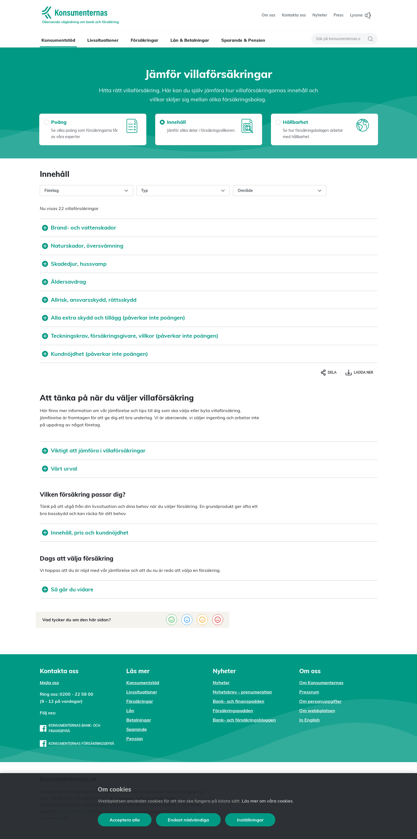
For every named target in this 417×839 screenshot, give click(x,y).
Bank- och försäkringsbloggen (244, 720)
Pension (134, 738)
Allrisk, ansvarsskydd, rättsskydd (89, 299)
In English (309, 720)
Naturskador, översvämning (82, 245)
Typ (183, 191)
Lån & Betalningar (189, 40)
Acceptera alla (125, 820)
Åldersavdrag (64, 281)
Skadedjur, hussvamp (74, 263)
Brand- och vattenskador (79, 227)
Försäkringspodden (233, 710)
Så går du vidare (67, 589)
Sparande (136, 729)
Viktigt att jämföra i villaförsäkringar (93, 450)
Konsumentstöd (58, 40)
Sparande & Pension (243, 40)
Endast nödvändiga (188, 820)
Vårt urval (59, 468)
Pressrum (309, 692)
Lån (130, 710)
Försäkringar (144, 40)
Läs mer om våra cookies (267, 801)
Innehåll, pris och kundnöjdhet (85, 532)
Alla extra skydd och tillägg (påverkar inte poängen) (113, 317)
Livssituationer (103, 40)
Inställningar (250, 820)
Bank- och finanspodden (238, 701)
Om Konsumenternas (321, 682)
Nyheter (221, 682)
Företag (86, 191)
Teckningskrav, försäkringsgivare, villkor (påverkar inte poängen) (130, 335)
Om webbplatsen (317, 710)
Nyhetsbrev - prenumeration (242, 692)
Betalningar (138, 720)
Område (280, 191)
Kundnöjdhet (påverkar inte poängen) (95, 353)
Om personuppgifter (320, 701)
